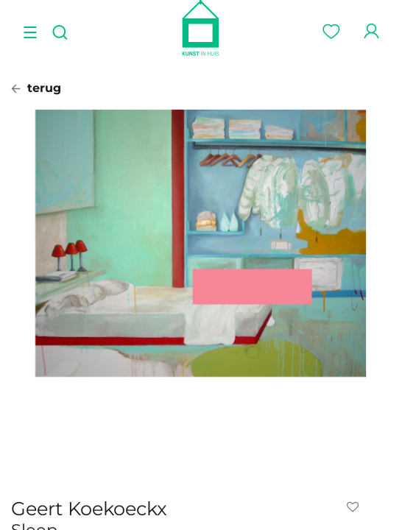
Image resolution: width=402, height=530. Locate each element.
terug (36, 88)
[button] (355, 507)
